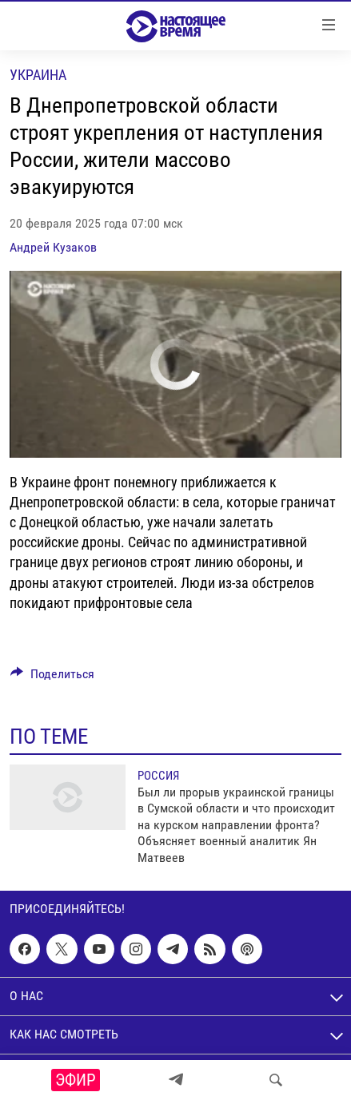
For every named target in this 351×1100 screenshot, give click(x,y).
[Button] (52, 678)
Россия (158, 775)
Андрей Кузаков (53, 247)
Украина (38, 74)
